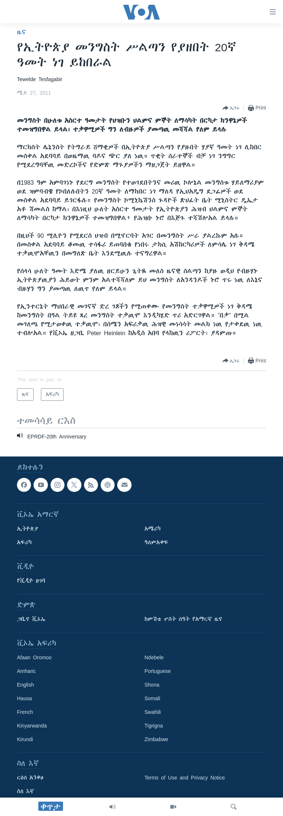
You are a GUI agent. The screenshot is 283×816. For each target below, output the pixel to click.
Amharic (26, 671)
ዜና (21, 32)
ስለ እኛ (25, 791)
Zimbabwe (156, 739)
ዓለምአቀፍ (156, 542)
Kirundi (25, 739)
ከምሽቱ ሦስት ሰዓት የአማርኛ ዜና (183, 619)
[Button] (231, 108)
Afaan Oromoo (34, 657)
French (25, 712)
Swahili (152, 712)
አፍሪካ (24, 542)
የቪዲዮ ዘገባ (31, 580)
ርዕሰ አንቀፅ (30, 777)
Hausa (24, 698)
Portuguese (157, 671)
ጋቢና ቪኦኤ (31, 619)
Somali (152, 698)
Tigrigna (153, 725)
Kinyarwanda (32, 725)
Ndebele (154, 657)
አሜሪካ (152, 528)
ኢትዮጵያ (27, 528)
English (25, 684)
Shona (151, 684)
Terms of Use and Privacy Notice (184, 777)
